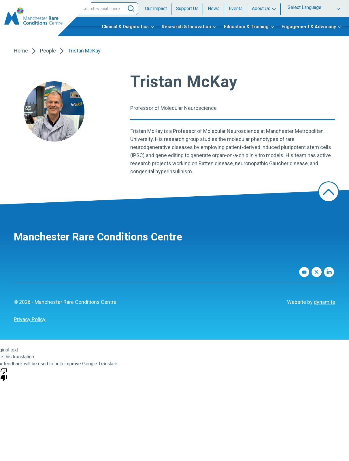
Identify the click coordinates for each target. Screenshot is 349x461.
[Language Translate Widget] (315, 7)
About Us (261, 8)
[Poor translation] (3, 374)
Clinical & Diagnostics (125, 26)
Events (236, 8)
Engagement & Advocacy (309, 26)
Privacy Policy (30, 319)
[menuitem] (158, 8)
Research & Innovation (186, 26)
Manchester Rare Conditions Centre (98, 237)
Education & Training (246, 26)
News (214, 8)
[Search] (131, 8)
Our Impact (156, 8)
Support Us (187, 8)
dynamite (324, 302)
